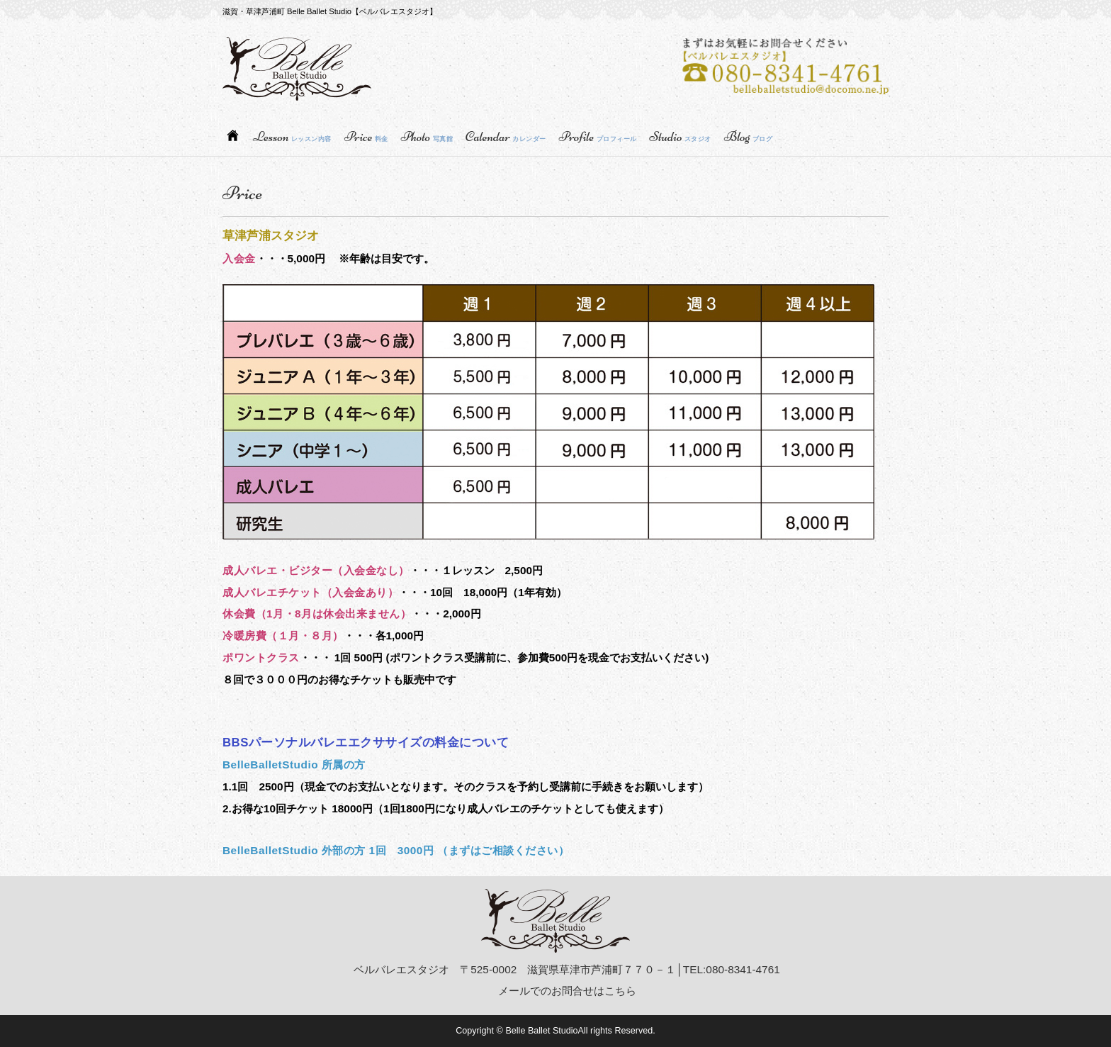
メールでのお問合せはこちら (567, 991)
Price (366, 136)
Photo (427, 136)
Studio (680, 136)
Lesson (292, 136)
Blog (748, 136)
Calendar (506, 136)
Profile (598, 136)
